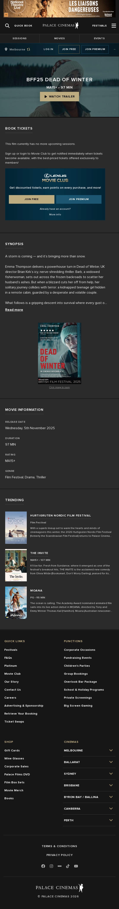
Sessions (20, 38)
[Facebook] (43, 866)
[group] (21, 49)
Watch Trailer (59, 96)
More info (55, 214)
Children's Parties (77, 666)
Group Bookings (76, 674)
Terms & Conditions (59, 846)
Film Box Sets (14, 782)
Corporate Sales (16, 766)
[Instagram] (51, 866)
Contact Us (12, 690)
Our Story (11, 682)
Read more (14, 310)
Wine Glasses (14, 758)
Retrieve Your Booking (20, 713)
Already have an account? (55, 209)
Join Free (69, 49)
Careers (10, 697)
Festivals (10, 650)
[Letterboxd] (60, 866)
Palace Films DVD (17, 774)
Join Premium (95, 49)
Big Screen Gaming (78, 705)
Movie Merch (13, 790)
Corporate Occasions (79, 650)
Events (99, 38)
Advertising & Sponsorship (23, 705)
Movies (59, 38)
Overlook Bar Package (80, 682)
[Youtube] (76, 866)
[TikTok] (68, 866)
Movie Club (12, 674)
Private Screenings (78, 697)
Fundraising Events (78, 658)
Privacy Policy (59, 855)
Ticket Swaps (14, 721)
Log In (48, 49)
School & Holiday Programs (84, 690)
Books (9, 798)
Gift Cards (12, 750)
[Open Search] (7, 25)
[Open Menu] (114, 25)
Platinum (10, 666)
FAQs (8, 658)
